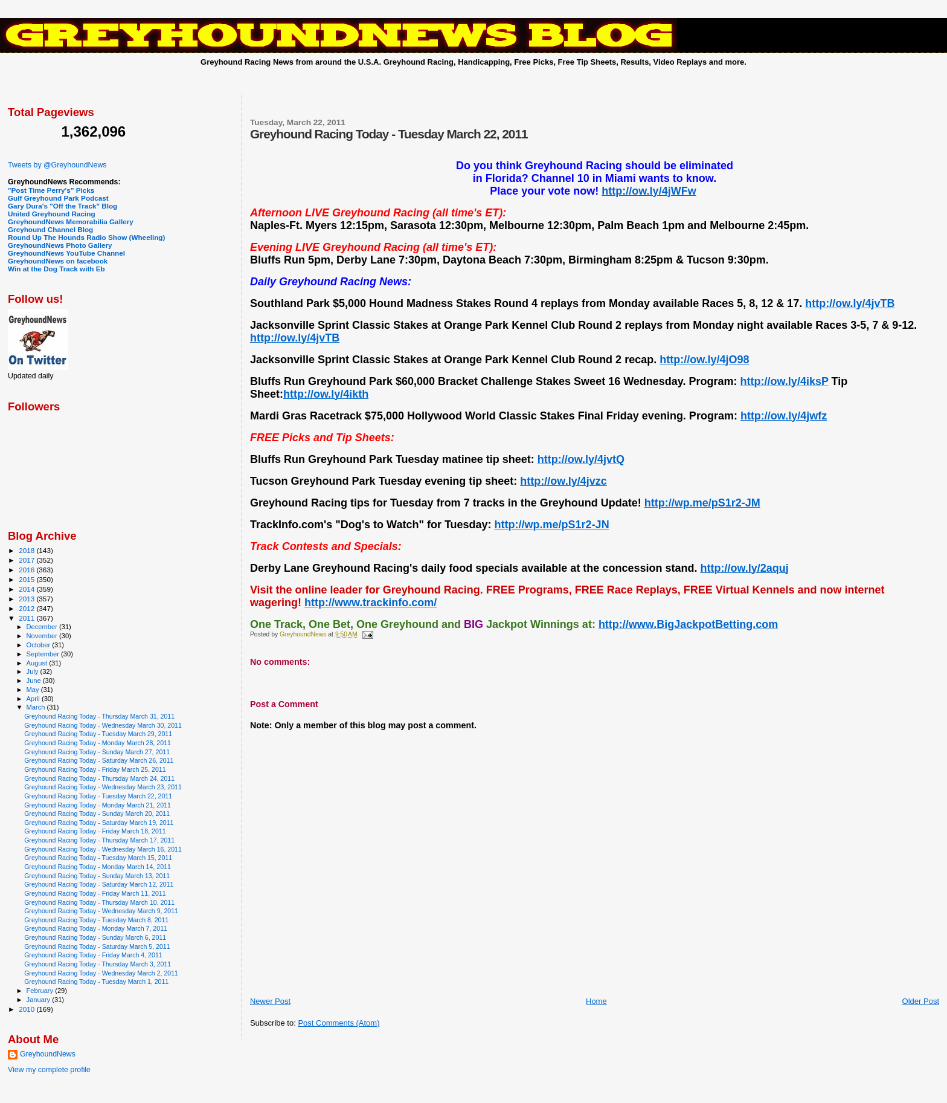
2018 (27, 550)
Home (596, 1001)
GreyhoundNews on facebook (58, 261)
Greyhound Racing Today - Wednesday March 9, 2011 (101, 910)
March (37, 707)
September (44, 654)
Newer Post (270, 1001)
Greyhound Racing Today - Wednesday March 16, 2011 (103, 849)
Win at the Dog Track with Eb (56, 269)
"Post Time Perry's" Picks (51, 190)
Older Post (920, 1001)
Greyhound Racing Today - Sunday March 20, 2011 (97, 813)
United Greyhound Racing (51, 214)
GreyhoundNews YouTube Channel (66, 253)
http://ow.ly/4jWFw (649, 191)
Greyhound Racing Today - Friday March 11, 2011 (94, 893)
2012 (27, 608)
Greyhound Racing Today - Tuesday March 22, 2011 (98, 796)
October (40, 645)
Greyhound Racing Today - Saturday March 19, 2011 (98, 822)
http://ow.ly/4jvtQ (581, 459)
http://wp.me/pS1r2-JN (552, 525)
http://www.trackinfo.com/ (370, 603)
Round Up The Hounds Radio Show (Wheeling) (86, 237)
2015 (27, 579)
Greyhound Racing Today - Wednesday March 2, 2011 (101, 973)
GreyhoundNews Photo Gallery (60, 245)
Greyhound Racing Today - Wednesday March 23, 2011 (103, 787)
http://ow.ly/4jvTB (849, 303)
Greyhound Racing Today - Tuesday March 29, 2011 (98, 733)
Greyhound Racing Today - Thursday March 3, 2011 (97, 964)
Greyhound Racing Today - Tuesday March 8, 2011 (96, 919)
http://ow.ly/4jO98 (704, 360)
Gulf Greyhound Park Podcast (58, 198)
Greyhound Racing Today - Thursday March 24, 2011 (99, 778)
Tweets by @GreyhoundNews (57, 165)
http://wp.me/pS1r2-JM (702, 503)
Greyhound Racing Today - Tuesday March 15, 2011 (98, 857)
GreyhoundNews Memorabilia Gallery (70, 221)
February (41, 990)
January (40, 999)
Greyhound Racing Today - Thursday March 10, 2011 (99, 902)
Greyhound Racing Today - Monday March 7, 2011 (95, 928)
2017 (27, 560)
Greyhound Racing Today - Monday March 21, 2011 (97, 805)
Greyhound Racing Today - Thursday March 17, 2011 (99, 840)
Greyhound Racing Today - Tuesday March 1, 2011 (96, 981)
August (38, 663)
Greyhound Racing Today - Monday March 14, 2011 (97, 866)
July (33, 671)
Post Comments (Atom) (338, 1022)
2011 (27, 618)
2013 (27, 599)
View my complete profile (49, 1070)
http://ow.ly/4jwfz (783, 416)
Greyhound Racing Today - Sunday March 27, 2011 (97, 751)
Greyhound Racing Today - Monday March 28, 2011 (97, 742)
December (43, 626)
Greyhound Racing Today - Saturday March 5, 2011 (97, 946)
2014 (27, 589)
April (34, 698)
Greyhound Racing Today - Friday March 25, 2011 (94, 769)
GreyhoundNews (47, 1054)
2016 (27, 570)
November (43, 635)
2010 (27, 1009)
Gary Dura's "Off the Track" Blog (62, 206)
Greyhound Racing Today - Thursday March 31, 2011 (99, 716)
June (35, 680)
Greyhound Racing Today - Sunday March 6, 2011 (95, 937)
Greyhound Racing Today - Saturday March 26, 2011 (98, 760)
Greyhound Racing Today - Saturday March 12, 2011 (98, 884)
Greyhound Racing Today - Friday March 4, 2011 (93, 955)
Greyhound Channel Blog (50, 229)
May (34, 689)
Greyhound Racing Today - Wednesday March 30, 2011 (103, 725)
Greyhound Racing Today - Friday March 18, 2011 (94, 831)
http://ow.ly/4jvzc (563, 481)
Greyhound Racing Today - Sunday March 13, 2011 (97, 875)
